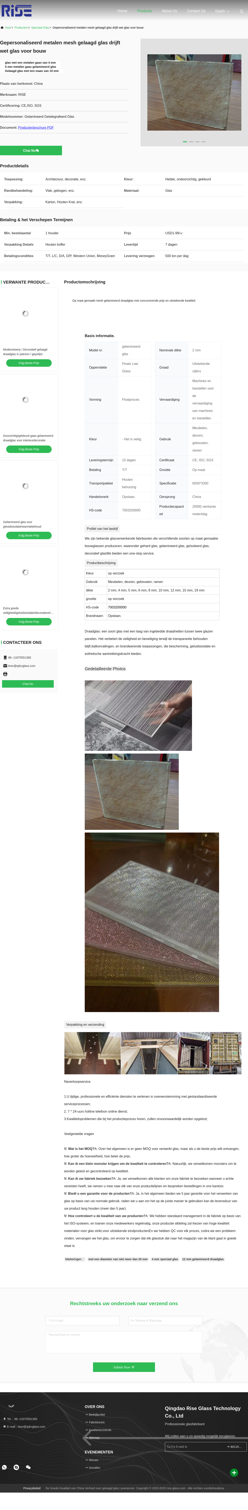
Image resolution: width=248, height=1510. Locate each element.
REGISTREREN (235, 1446)
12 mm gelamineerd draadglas (203, 1259)
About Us (169, 11)
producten (21, 27)
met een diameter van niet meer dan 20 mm (118, 1259)
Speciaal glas (40, 27)
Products (144, 11)
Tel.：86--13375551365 (20, 1419)
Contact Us (196, 11)
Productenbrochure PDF (36, 127)
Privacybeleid (32, 1488)
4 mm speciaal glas (165, 1259)
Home (122, 11)
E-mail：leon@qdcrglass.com (24, 1426)
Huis (8, 27)
